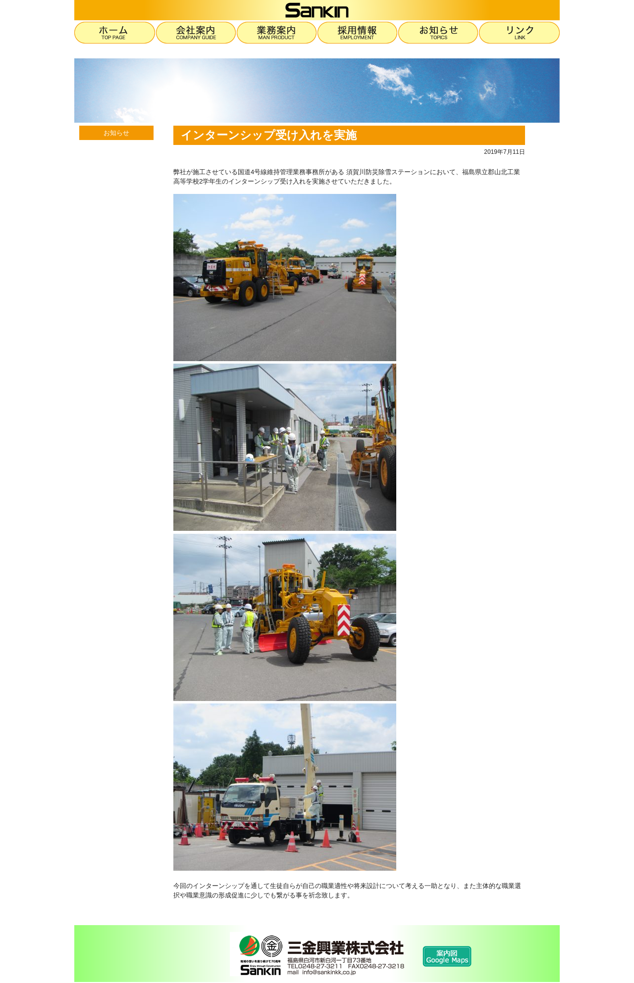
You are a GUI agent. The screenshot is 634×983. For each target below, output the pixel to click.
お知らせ (438, 33)
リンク (519, 33)
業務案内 (277, 33)
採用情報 (357, 33)
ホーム (115, 33)
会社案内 (196, 33)
